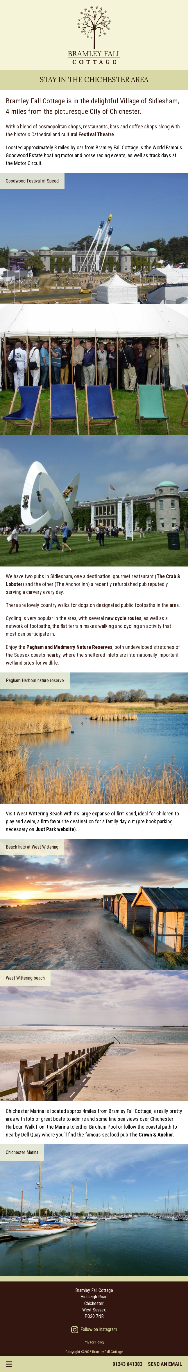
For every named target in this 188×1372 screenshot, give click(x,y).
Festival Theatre (96, 134)
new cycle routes (123, 618)
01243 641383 (127, 1364)
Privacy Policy (94, 1342)
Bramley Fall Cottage (94, 35)
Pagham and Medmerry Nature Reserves (69, 647)
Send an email (165, 1364)
